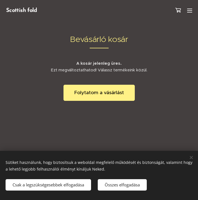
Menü (189, 10)
